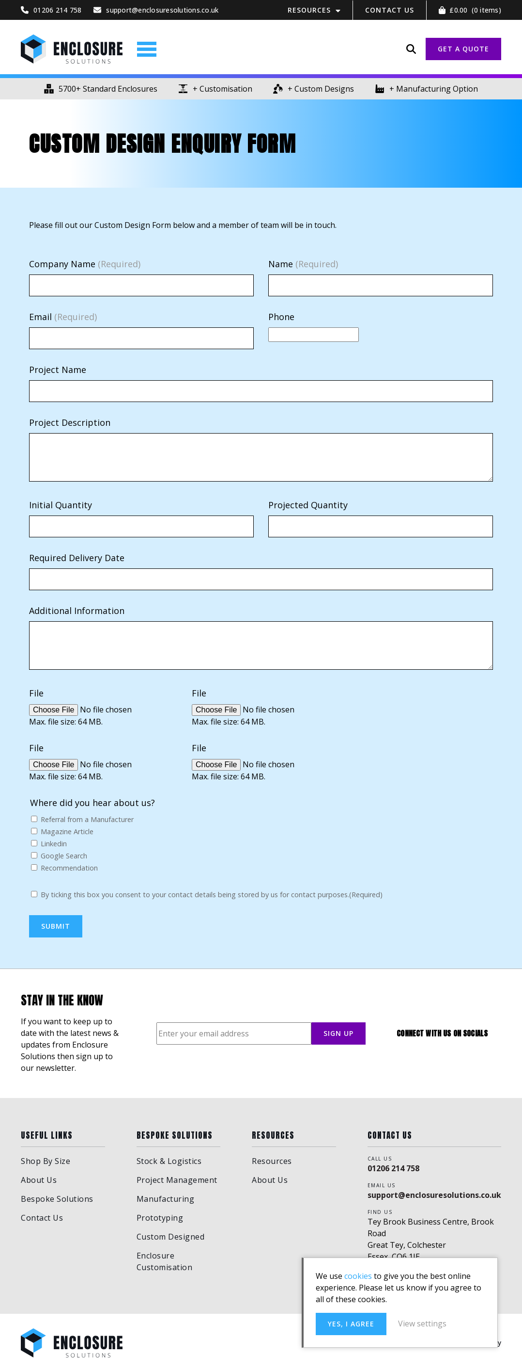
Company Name (84, 264)
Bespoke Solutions (57, 1199)
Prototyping (160, 1217)
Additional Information (76, 610)
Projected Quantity (308, 505)
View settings (422, 1323)
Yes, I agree (351, 1323)
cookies (358, 1276)
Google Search (64, 855)
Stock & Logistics (169, 1161)
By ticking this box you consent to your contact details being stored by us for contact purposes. (212, 894)
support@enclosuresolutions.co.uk (434, 1195)
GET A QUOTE (463, 48)
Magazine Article (67, 831)
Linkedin (54, 843)
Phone (281, 317)
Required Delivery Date (76, 558)
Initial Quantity (60, 505)
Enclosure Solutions (72, 49)
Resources (309, 10)
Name (303, 264)
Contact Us (389, 10)
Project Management (177, 1180)
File (36, 693)
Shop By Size (45, 1161)
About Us (39, 1180)
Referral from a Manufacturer (87, 819)
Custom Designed (171, 1236)
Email (63, 317)
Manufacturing (166, 1199)
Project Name (57, 369)
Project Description (69, 422)
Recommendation (69, 867)
